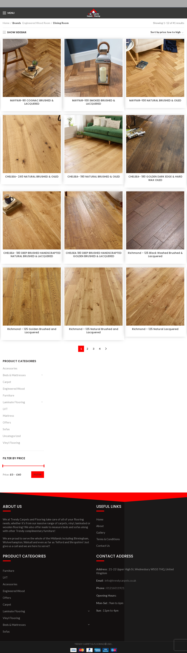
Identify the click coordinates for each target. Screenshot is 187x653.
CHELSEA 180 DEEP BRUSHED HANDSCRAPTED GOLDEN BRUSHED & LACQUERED (93, 254)
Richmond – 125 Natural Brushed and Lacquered (93, 330)
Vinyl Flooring (11, 442)
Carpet (7, 381)
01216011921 (115, 588)
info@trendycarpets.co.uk (120, 580)
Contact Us (103, 545)
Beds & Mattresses (14, 375)
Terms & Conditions (108, 539)
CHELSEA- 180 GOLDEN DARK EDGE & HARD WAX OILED (155, 178)
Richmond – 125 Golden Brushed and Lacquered (31, 330)
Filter (37, 474)
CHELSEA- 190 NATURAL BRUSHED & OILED (93, 176)
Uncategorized (12, 436)
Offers (7, 422)
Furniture (8, 395)
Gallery (100, 532)
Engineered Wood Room (36, 22)
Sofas (6, 429)
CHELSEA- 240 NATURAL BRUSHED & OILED (31, 176)
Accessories (10, 368)
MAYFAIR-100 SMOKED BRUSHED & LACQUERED (93, 102)
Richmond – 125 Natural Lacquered (155, 329)
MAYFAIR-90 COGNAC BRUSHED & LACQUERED (32, 102)
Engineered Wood (14, 388)
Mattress (8, 415)
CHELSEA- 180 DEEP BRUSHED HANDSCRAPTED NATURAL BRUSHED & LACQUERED (31, 254)
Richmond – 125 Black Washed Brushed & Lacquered (155, 254)
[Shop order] (167, 32)
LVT (5, 408)
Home (6, 22)
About (100, 526)
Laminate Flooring (14, 402)
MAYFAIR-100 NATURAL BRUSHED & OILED (155, 100)
